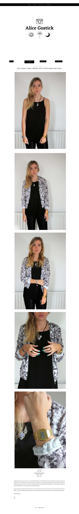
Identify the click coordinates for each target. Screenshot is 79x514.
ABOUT (34, 4)
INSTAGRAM (48, 4)
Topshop (40, 469)
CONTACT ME (41, 4)
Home (29, 4)
